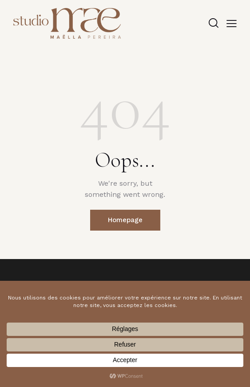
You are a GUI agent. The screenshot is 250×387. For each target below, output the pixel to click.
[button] (231, 23)
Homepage (125, 220)
